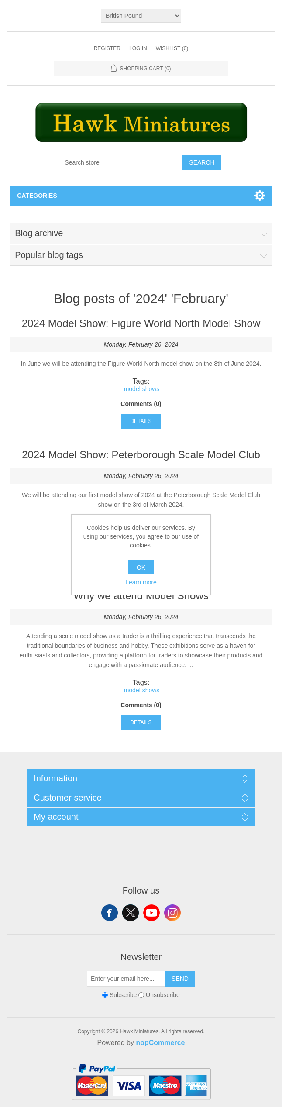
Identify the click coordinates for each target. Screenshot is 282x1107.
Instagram (172, 912)
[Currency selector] (141, 16)
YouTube (151, 912)
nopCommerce (160, 1042)
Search (201, 162)
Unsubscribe (163, 994)
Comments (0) (140, 403)
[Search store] (122, 162)
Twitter (130, 912)
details (140, 421)
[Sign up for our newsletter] (126, 979)
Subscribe (123, 994)
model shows (142, 388)
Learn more (141, 582)
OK (141, 567)
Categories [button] (37, 195)
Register (107, 48)
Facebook (109, 912)
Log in (138, 48)
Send (180, 978)
